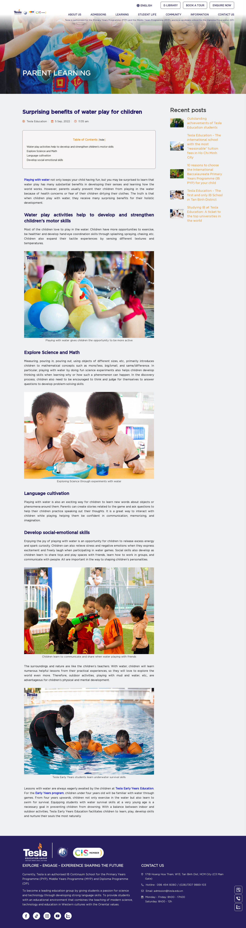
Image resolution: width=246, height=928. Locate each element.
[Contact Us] (238, 890)
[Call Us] (238, 898)
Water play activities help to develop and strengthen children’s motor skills (70, 146)
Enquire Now (222, 5)
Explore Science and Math (42, 151)
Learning (122, 14)
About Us (74, 14)
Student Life (147, 14)
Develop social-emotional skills (45, 159)
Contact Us (226, 14)
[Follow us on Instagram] (47, 915)
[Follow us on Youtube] (57, 915)
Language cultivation (39, 155)
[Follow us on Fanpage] (26, 915)
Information (199, 14)
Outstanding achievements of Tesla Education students (204, 122)
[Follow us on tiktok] (36, 915)
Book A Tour (195, 5)
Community (173, 14)
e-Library (170, 5)
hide (101, 139)
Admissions (98, 14)
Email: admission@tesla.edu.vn (164, 890)
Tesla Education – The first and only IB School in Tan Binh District (205, 194)
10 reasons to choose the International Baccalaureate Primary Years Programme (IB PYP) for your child (204, 174)
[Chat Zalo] (68, 915)
